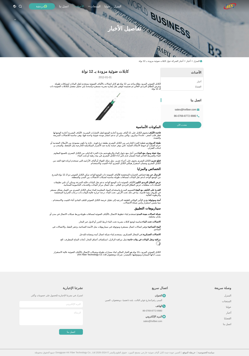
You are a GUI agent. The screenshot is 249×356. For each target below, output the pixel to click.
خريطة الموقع (189, 352)
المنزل (117, 6)
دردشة (41, 6)
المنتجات (94, 6)
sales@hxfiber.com (185, 109)
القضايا (227, 318)
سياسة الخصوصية (206, 352)
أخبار (188, 61)
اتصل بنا (64, 6)
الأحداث (78, 6)
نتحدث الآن (182, 125)
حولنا (107, 6)
